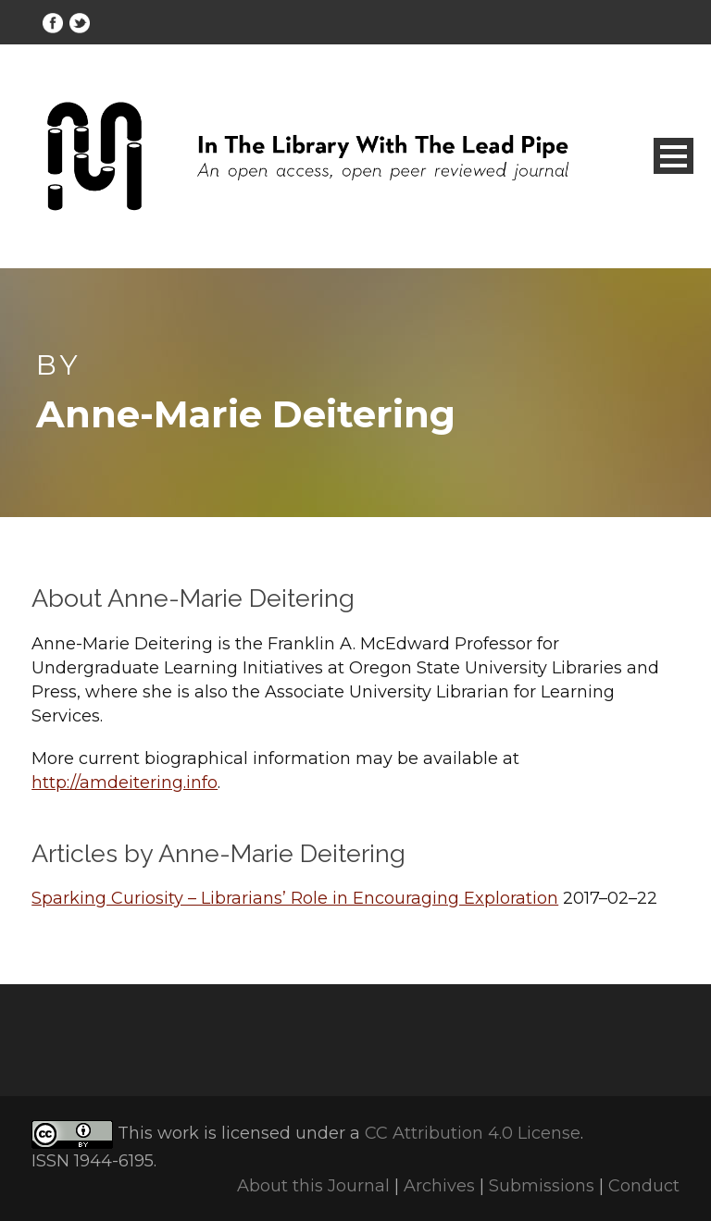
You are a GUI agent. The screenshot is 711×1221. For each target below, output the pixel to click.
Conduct (644, 1186)
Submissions (541, 1186)
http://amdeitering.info (124, 782)
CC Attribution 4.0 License (472, 1134)
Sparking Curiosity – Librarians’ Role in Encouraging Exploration (294, 898)
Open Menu (673, 156)
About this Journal (313, 1186)
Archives (439, 1186)
